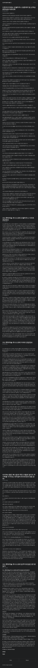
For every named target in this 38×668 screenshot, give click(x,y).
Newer (27, 660)
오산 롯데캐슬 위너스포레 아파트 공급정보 (17, 342)
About (34, 2)
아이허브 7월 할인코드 (16, 537)
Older (11, 660)
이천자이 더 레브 (21, 204)
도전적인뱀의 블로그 (7, 2)
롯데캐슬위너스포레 (19, 596)
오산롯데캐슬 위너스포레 (9, 255)
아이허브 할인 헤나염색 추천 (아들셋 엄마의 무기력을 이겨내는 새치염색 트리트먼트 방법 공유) (18, 477)
